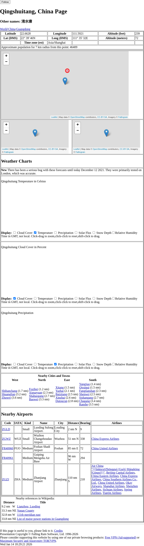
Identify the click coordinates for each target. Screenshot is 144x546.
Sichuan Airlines (113, 489)
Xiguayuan (35, 392)
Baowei (33, 399)
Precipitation (65, 232)
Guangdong (23, 29)
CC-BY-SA (102, 117)
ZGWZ (6, 438)
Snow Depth (103, 232)
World (4, 29)
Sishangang (86, 397)
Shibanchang (9, 390)
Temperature (45, 232)
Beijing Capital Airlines (120, 472)
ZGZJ (5, 479)
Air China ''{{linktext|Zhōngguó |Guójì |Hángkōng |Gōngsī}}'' (116, 469)
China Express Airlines (105, 438)
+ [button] (6, 56)
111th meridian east (28, 514)
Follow (5, 2)
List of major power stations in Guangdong (43, 518)
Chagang (84, 401)
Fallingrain (123, 117)
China (11, 29)
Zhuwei (6, 397)
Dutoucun (61, 401)
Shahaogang (36, 396)
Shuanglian (8, 394)
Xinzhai (60, 397)
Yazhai (60, 390)
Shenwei (84, 394)
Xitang (60, 387)
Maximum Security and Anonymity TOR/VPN (28, 540)
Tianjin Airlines (112, 493)
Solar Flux (85, 232)
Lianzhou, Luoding (28, 506)
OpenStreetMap (77, 117)
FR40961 (7, 458)
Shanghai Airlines (113, 486)
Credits (58, 530)
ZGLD (6, 429)
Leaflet (54, 117)
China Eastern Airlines (105, 476)
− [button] (6, 62)
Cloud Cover (24, 232)
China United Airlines (105, 448)
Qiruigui (84, 387)
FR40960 (7, 448)
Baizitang (61, 394)
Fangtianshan (87, 390)
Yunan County (25, 510)
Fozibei (33, 389)
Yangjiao (84, 384)
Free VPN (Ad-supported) (120, 537)
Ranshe (83, 404)
